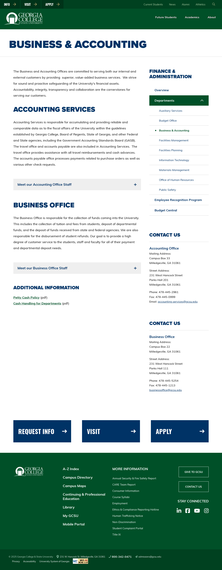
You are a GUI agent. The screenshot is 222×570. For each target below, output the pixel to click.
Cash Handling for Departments (37, 303)
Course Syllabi (121, 497)
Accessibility (29, 561)
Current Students (153, 4)
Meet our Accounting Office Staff (44, 184)
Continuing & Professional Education (84, 496)
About (212, 17)
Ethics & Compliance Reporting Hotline (135, 509)
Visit (30, 4)
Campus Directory (78, 477)
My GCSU (70, 515)
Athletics (200, 4)
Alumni (185, 4)
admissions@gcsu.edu (148, 556)
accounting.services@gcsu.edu (178, 301)
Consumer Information (125, 490)
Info (10, 4)
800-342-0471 (120, 556)
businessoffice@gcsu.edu (165, 390)
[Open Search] (214, 4)
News (172, 4)
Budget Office (168, 120)
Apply (52, 4)
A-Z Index (71, 469)
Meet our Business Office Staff (42, 268)
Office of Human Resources (176, 180)
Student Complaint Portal (127, 528)
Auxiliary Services (170, 110)
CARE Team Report (123, 484)
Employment (119, 503)
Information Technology (174, 160)
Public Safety (167, 189)
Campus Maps (74, 486)
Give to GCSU (194, 472)
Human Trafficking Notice (127, 515)
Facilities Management (174, 140)
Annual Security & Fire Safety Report (134, 478)
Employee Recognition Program (178, 200)
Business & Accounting (174, 130)
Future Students (166, 17)
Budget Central (166, 210)
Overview (162, 90)
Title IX (116, 534)
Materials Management (174, 170)
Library (69, 507)
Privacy (16, 561)
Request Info (42, 431)
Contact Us (193, 486)
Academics (192, 17)
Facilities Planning (170, 150)
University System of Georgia (54, 561)
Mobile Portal (74, 524)
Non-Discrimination (124, 522)
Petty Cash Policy (26, 297)
